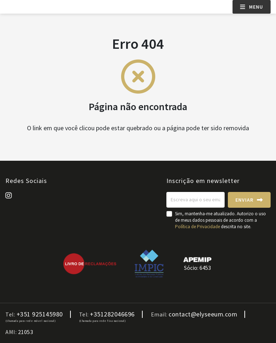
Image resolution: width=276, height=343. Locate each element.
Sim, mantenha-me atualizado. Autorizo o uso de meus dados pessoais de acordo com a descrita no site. (220, 220)
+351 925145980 (40, 314)
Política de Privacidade (198, 227)
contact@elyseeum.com (203, 314)
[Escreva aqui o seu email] (195, 200)
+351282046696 (112, 314)
